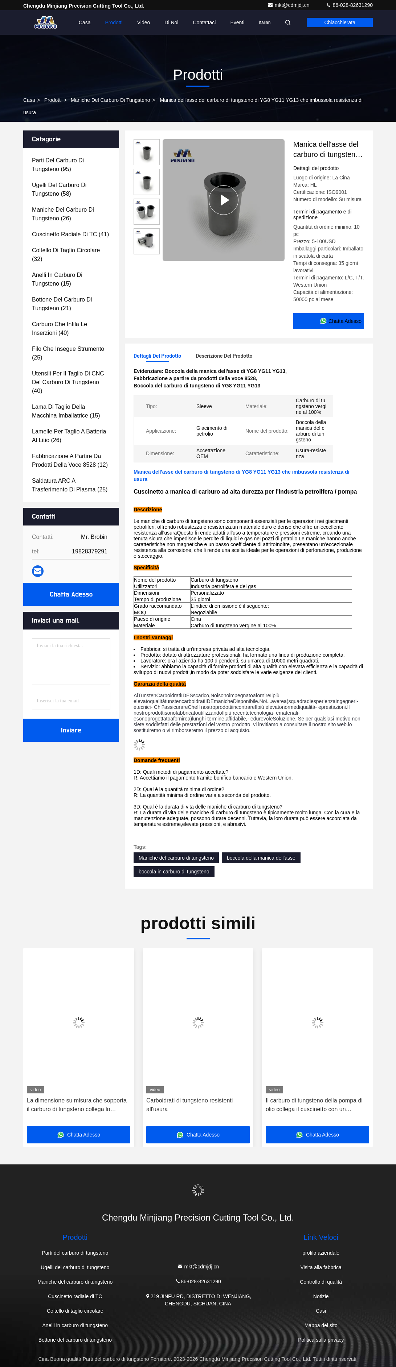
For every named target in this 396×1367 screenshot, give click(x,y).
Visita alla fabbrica (320, 1267)
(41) (70, 234)
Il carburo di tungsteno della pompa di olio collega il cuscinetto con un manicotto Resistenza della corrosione (315, 1105)
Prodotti (113, 22)
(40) (59, 328)
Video (143, 22)
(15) (57, 279)
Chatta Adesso (71, 594)
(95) (58, 164)
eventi (237, 22)
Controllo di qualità (321, 1282)
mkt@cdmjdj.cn (289, 5)
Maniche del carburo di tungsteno (110, 100)
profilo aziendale (320, 1253)
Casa (85, 22)
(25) (68, 353)
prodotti (53, 100)
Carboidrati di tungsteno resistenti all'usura (189, 1104)
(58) (59, 189)
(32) (66, 254)
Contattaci (204, 22)
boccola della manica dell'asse (261, 858)
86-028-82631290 (349, 5)
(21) (62, 303)
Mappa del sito (321, 1325)
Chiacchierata (339, 22)
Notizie (321, 1296)
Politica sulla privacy (321, 1340)
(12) (70, 460)
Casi (321, 1311)
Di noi (171, 22)
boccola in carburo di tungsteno (174, 871)
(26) (63, 214)
